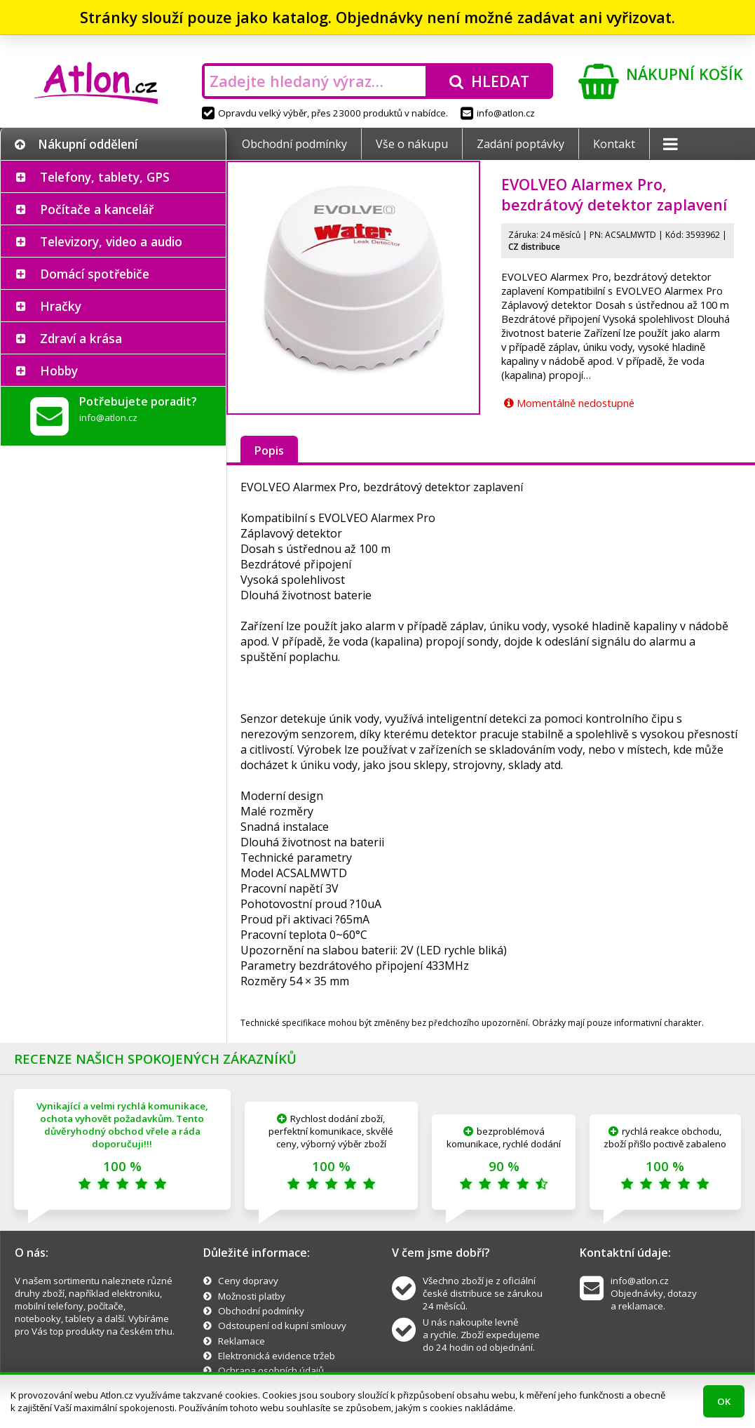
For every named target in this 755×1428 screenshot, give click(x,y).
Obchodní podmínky (294, 144)
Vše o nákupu (412, 144)
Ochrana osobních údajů (271, 1370)
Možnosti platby (251, 1296)
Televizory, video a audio (111, 241)
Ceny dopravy (248, 1280)
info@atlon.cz (498, 113)
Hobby (59, 370)
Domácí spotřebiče (94, 273)
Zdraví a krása (81, 338)
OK (723, 1401)
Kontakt (614, 144)
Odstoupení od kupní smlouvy (282, 1325)
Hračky (60, 306)
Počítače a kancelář (97, 209)
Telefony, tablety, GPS (105, 176)
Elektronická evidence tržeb (276, 1355)
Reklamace (241, 1341)
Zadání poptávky (520, 144)
